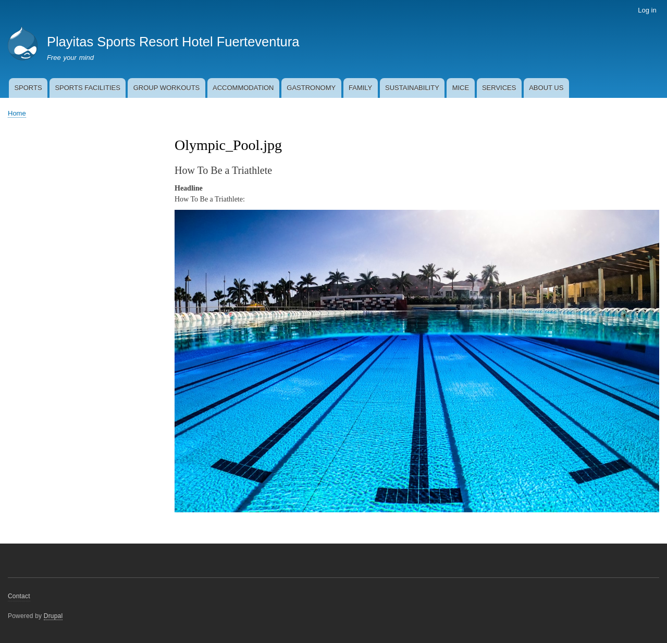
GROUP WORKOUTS (166, 88)
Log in (647, 10)
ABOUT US (546, 88)
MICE (461, 88)
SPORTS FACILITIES (87, 88)
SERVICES (499, 88)
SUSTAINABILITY (412, 88)
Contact (19, 596)
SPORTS (28, 88)
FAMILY (360, 88)
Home (17, 113)
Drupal (53, 616)
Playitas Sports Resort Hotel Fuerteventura (173, 41)
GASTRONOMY (311, 88)
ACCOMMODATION (243, 88)
